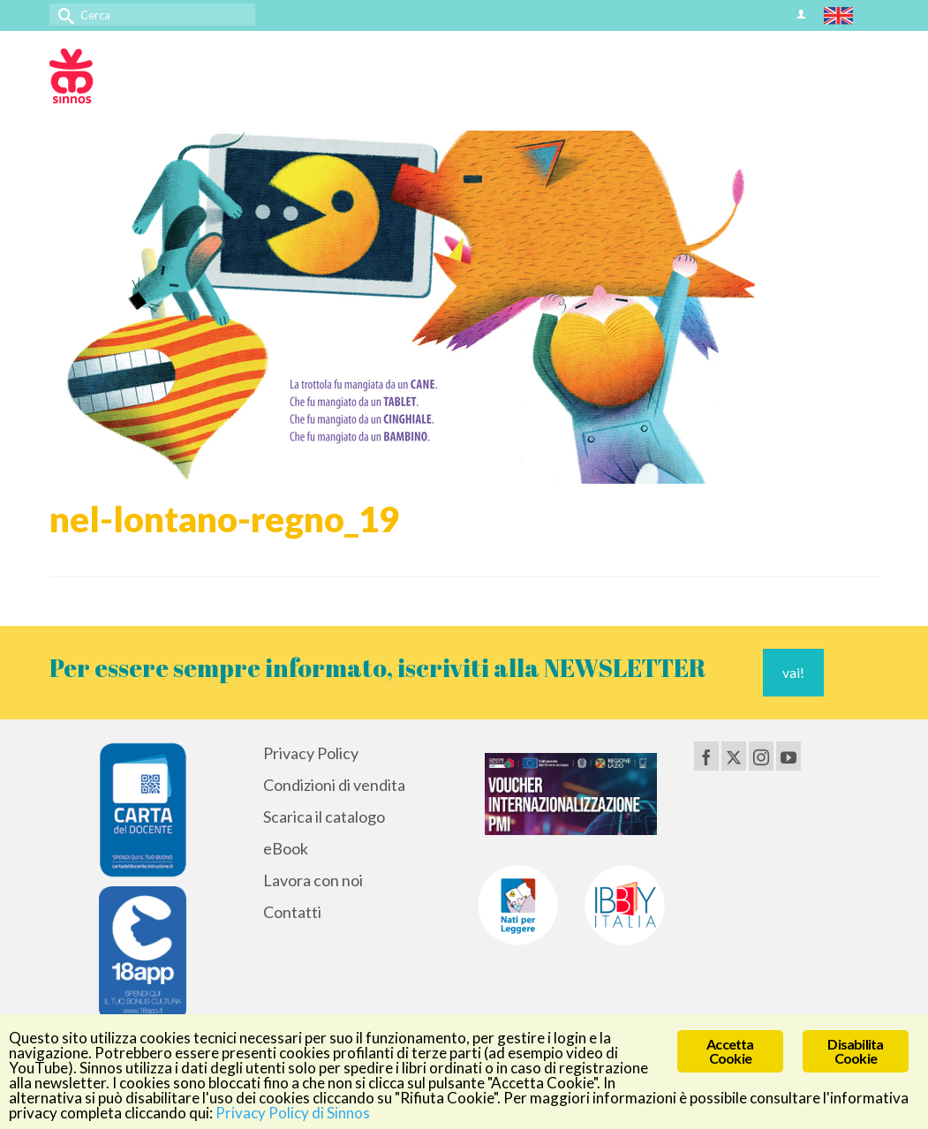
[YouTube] (788, 755)
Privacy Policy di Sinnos (292, 1112)
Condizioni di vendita (334, 784)
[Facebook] (706, 755)
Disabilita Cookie (855, 1050)
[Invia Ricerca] (62, 15)
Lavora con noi (313, 880)
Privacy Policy (310, 753)
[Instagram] (761, 755)
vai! (793, 672)
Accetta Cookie (729, 1050)
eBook (285, 848)
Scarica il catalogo (324, 816)
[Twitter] (733, 755)
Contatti (292, 912)
